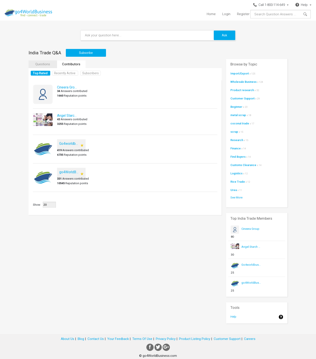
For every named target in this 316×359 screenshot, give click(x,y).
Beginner (236, 106)
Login (226, 14)
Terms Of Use (142, 339)
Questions (42, 64)
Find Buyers (238, 156)
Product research (242, 90)
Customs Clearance (243, 165)
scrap (234, 131)
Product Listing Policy (194, 339)
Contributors (71, 64)
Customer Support (242, 98)
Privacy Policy (166, 339)
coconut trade (239, 123)
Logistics (236, 173)
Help (233, 316)
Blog (81, 339)
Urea (233, 190)
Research (236, 140)
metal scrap (238, 115)
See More (236, 197)
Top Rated (40, 73)
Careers (249, 339)
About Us (67, 339)
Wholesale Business (243, 81)
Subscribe (86, 53)
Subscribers (90, 73)
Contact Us (96, 339)
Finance (235, 148)
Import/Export (239, 73)
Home (211, 14)
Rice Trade (237, 181)
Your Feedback (118, 339)
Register (243, 14)
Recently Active (64, 73)
